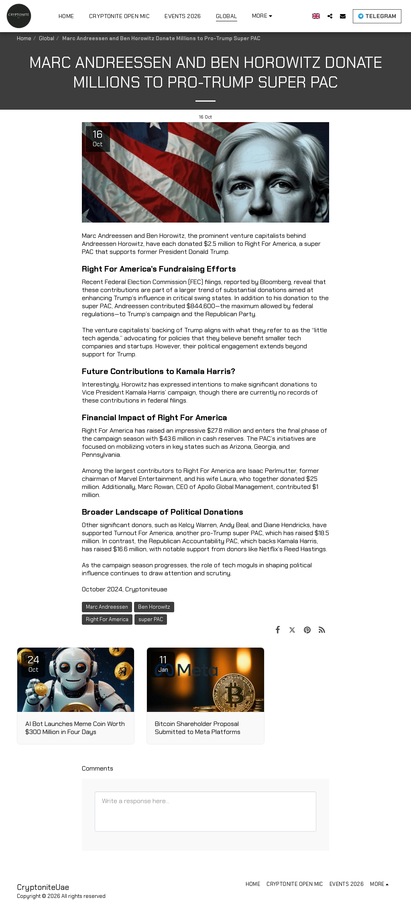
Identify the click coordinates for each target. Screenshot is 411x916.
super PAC (150, 619)
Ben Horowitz (154, 606)
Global (46, 38)
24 (33, 663)
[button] (330, 16)
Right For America (107, 619)
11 (163, 663)
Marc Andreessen (107, 606)
